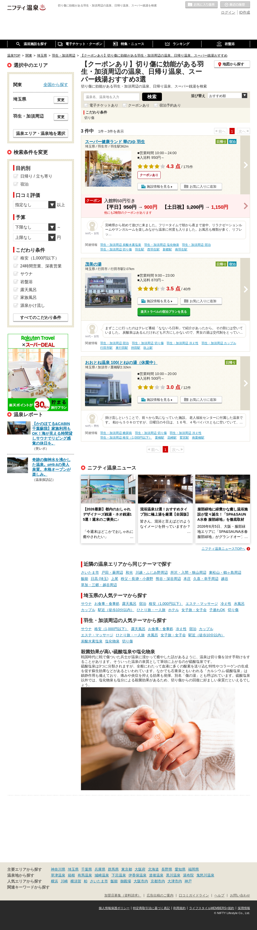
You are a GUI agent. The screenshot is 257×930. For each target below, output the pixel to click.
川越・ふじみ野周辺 (151, 572)
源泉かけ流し (32, 305)
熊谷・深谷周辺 (168, 579)
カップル (88, 610)
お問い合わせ (240, 895)
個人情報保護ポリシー (114, 908)
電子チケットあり (103, 105)
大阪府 (140, 869)
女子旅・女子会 (194, 610)
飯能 (84, 579)
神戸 (188, 881)
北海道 (153, 869)
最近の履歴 (235, 4)
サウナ (86, 604)
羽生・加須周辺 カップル (218, 343)
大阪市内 (141, 881)
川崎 (64, 881)
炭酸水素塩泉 (92, 641)
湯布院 (188, 875)
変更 (61, 100)
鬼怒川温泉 (205, 875)
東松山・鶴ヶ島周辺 (225, 572)
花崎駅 (172, 437)
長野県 (166, 869)
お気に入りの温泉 (201, 4)
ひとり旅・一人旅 (151, 610)
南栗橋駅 (198, 437)
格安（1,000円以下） (166, 604)
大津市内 (175, 881)
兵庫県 (100, 869)
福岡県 (193, 869)
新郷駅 (167, 249)
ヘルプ (219, 895)
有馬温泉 (85, 875)
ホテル (173, 610)
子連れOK (217, 610)
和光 (129, 572)
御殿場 (125, 881)
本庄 (187, 579)
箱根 (71, 875)
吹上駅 (148, 348)
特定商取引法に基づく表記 (151, 908)
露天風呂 (129, 604)
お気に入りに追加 (203, 186)
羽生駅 (139, 249)
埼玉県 (73, 869)
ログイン (228, 12)
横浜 (54, 881)
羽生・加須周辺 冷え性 (182, 343)
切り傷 (233, 610)
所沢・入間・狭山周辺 (188, 572)
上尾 (114, 579)
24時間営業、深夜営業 (41, 266)
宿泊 (142, 604)
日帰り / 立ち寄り (36, 176)
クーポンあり (139, 105)
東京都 (126, 869)
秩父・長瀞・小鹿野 (137, 579)
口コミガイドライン (194, 895)
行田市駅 (106, 348)
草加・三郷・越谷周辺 (99, 585)
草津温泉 (58, 875)
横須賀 (75, 881)
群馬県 (113, 869)
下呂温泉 (119, 875)
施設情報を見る (158, 186)
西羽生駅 (153, 249)
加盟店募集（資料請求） (122, 895)
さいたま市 (90, 572)
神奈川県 (58, 869)
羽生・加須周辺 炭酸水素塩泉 (120, 245)
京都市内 (158, 881)
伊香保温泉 (137, 875)
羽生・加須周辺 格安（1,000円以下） (126, 437)
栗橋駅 (159, 437)
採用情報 (244, 908)
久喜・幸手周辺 (205, 579)
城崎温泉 (102, 875)
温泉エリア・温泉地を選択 (40, 133)
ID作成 (244, 12)
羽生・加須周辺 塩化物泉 (161, 245)
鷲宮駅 (184, 437)
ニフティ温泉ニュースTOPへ (223, 549)
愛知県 (180, 869)
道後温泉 (156, 875)
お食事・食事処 (107, 604)
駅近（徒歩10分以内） (116, 610)
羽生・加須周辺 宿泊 (196, 245)
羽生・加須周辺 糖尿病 (116, 433)
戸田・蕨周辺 (112, 572)
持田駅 (135, 348)
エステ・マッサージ (202, 604)
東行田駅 (122, 348)
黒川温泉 (173, 875)
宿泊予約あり (170, 105)
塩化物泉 (112, 641)
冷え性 (226, 604)
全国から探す (55, 84)
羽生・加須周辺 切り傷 (116, 249)
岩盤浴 (26, 282)
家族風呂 (28, 297)
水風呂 (239, 604)
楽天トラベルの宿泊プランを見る (164, 312)
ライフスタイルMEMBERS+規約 (211, 908)
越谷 (224, 579)
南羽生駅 (181, 249)
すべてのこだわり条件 (40, 317)
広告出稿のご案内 (160, 895)
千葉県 (86, 869)
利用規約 (179, 908)
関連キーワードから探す (28, 887)
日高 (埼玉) (99, 579)
